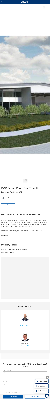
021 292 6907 (25, 325)
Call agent (13, 396)
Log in (46, 2)
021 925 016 (25, 345)
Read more (4, 236)
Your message (7, 370)
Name (4, 381)
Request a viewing (8, 205)
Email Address (7, 389)
